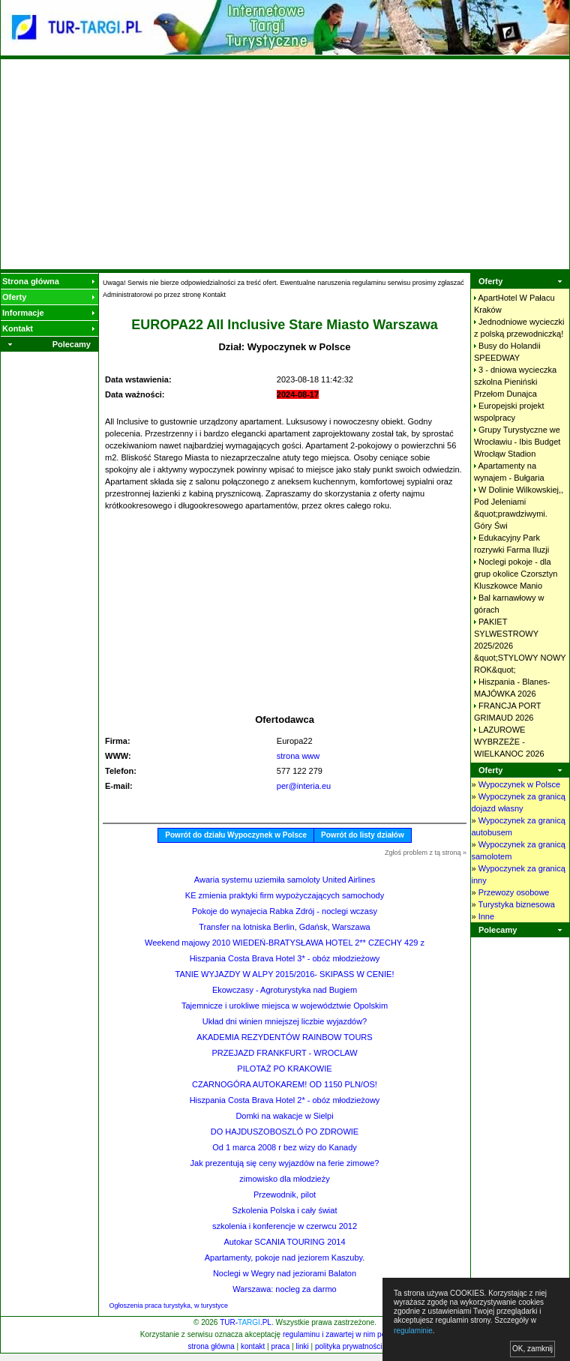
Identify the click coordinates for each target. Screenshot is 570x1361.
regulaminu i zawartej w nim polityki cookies (355, 1334)
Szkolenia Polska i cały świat (284, 1210)
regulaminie (413, 1331)
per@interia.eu (304, 785)
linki (302, 1346)
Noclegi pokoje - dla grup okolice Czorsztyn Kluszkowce (515, 573)
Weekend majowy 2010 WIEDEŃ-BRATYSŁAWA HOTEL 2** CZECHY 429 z (284, 942)
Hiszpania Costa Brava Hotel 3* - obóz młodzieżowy (285, 958)
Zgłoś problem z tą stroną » (425, 852)
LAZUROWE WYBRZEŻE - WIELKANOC (509, 741)
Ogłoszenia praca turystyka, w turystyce (169, 1305)
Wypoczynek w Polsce (519, 784)
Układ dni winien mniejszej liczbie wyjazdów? (284, 1021)
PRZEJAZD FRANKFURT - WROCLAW (284, 1052)
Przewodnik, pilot (285, 1194)
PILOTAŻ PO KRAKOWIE (284, 1068)
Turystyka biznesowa (516, 904)
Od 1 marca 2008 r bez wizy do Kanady (284, 1147)
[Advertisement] (285, 164)
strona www (298, 755)
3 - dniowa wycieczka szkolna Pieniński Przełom (515, 381)
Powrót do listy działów (362, 835)
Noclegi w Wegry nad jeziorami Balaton (284, 1273)
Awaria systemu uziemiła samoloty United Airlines (284, 879)
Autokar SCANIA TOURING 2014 (284, 1241)
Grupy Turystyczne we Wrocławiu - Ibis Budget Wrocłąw (517, 441)
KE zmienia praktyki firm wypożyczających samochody (284, 895)
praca (280, 1346)
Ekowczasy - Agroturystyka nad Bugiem (284, 989)
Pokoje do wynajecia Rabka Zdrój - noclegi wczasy (284, 911)
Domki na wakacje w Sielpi (284, 1115)
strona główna (211, 1346)
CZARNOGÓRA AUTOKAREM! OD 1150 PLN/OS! (284, 1084)
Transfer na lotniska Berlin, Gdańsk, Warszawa (284, 926)
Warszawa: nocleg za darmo (284, 1289)
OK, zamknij (532, 1349)
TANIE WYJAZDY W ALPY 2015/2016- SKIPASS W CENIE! (284, 974)
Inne (486, 916)
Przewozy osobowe (514, 892)
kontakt (253, 1346)
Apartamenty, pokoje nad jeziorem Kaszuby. (285, 1257)
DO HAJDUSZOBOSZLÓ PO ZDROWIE (284, 1131)
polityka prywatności (348, 1346)
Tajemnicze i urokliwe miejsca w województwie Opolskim (285, 1005)
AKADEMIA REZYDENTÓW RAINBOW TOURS (284, 1037)
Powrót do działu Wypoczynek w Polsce (236, 835)
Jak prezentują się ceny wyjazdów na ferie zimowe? (285, 1163)
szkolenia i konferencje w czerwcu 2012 (284, 1226)
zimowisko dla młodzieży (284, 1178)
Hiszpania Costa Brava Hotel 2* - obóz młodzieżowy (285, 1100)
